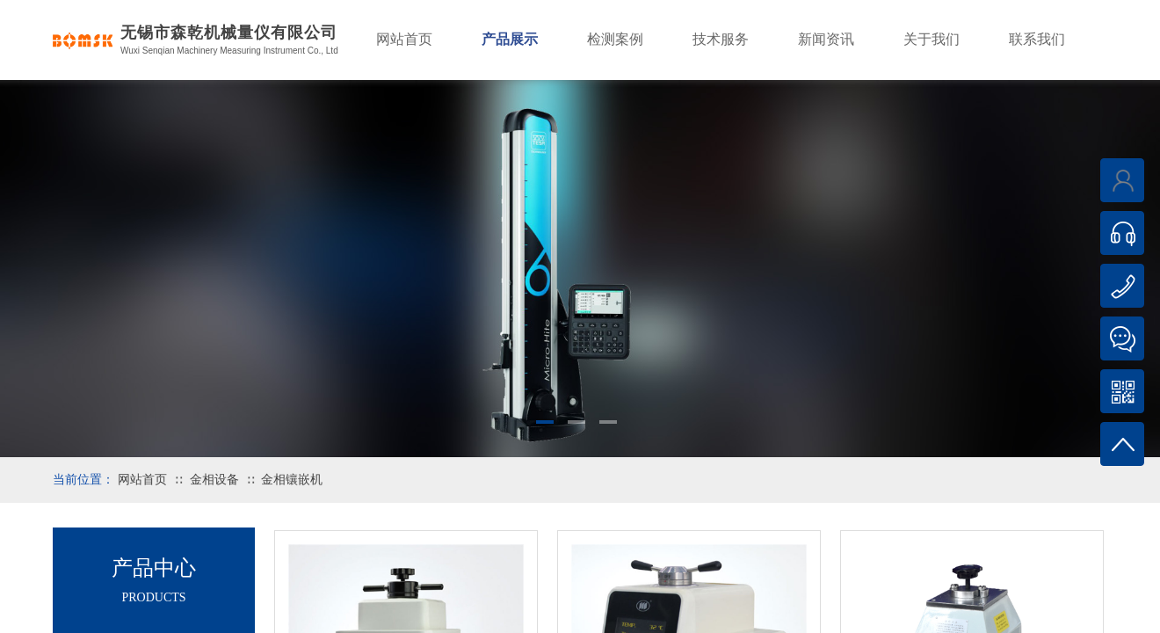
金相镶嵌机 (292, 479)
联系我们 (1037, 39)
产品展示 (510, 39)
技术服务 (720, 39)
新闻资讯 (826, 39)
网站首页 (142, 479)
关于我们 (931, 39)
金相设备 (214, 479)
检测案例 (615, 39)
